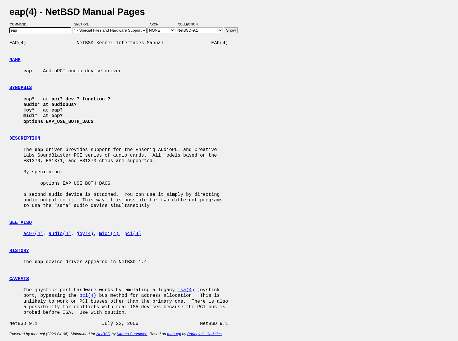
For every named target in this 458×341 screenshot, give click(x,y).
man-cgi (174, 334)
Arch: (157, 24)
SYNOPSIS (20, 88)
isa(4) (186, 290)
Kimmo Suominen (132, 334)
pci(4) (132, 234)
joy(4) (85, 234)
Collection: (188, 24)
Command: (20, 24)
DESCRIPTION (24, 138)
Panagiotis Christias (204, 334)
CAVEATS (19, 279)
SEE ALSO (20, 223)
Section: (82, 24)
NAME (14, 60)
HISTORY (19, 251)
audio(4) (59, 234)
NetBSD (103, 334)
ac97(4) (33, 234)
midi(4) (109, 234)
